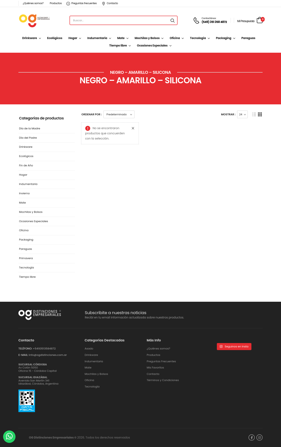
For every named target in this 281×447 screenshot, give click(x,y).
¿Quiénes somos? (33, 3)
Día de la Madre (29, 128)
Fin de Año (26, 165)
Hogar (72, 38)
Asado (89, 348)
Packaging (223, 38)
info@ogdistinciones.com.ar (48, 355)
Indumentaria (97, 38)
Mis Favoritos (155, 367)
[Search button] (172, 20)
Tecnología (198, 38)
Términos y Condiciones (163, 380)
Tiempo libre (118, 45)
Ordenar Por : (92, 114)
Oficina (175, 38)
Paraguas (248, 38)
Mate (121, 38)
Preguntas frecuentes (81, 3)
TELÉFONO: (25, 348)
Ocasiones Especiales (152, 45)
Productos (56, 3)
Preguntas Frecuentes (161, 361)
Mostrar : (228, 114)
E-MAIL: (23, 355)
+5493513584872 (44, 348)
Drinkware (29, 38)
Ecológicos (54, 38)
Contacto (110, 3)
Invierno (24, 193)
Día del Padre (28, 138)
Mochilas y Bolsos (147, 38)
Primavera (26, 258)
